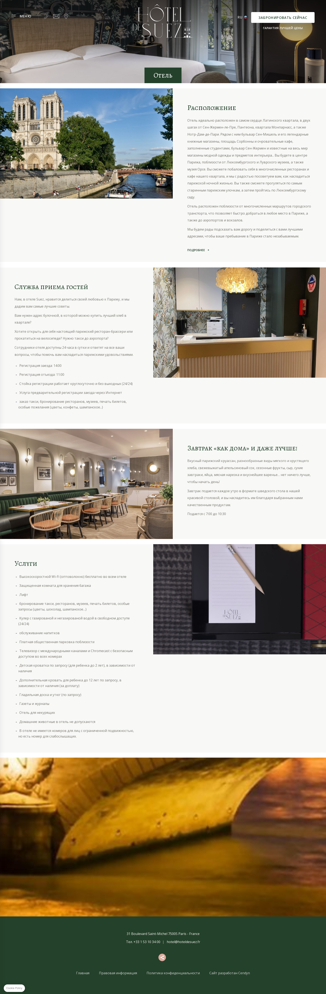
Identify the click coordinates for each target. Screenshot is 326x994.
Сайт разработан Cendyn (229, 973)
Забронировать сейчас (282, 17)
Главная (82, 973)
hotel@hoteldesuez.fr (183, 942)
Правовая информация (118, 973)
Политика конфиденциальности (173, 973)
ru (240, 17)
